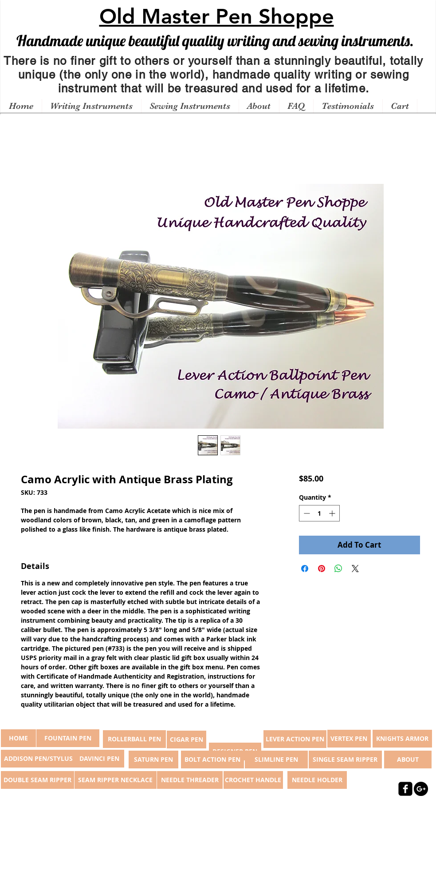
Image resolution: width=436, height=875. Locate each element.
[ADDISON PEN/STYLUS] (38, 759)
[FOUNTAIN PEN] (67, 738)
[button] (91, 106)
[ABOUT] (408, 759)
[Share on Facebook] (304, 568)
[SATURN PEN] (153, 759)
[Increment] (332, 513)
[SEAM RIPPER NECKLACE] (116, 780)
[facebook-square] (405, 789)
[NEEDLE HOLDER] (317, 780)
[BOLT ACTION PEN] (212, 759)
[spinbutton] (319, 513)
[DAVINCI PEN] (99, 759)
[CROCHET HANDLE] (253, 780)
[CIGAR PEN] (186, 739)
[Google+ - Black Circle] (421, 789)
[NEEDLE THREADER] (190, 780)
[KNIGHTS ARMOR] (402, 739)
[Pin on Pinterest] (321, 568)
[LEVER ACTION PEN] (294, 739)
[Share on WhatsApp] (338, 568)
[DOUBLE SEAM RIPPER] (37, 780)
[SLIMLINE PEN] (276, 759)
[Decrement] (305, 513)
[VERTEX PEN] (349, 739)
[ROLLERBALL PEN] (134, 739)
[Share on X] (355, 568)
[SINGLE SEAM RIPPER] (345, 759)
